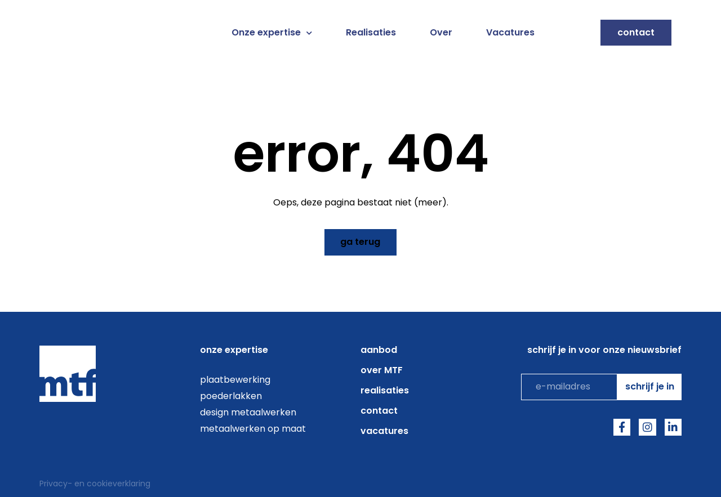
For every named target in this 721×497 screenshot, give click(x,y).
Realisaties (371, 32)
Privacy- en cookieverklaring (94, 483)
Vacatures (510, 32)
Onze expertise (272, 32)
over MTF (381, 369)
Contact (379, 410)
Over (441, 32)
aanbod (378, 349)
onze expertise (234, 349)
